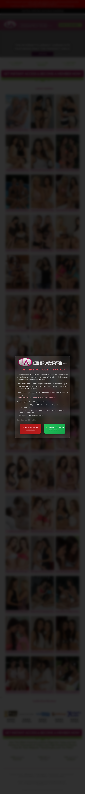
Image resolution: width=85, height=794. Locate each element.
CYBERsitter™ (22, 398)
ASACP (52, 398)
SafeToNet (44, 398)
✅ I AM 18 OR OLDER (54, 429)
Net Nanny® (34, 398)
